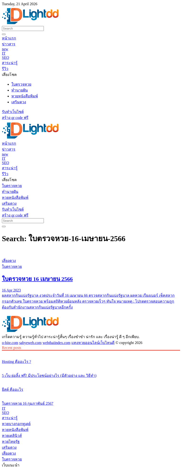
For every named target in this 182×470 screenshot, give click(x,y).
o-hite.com (10, 343)
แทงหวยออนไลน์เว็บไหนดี (92, 343)
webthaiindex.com (57, 343)
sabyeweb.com (30, 343)
